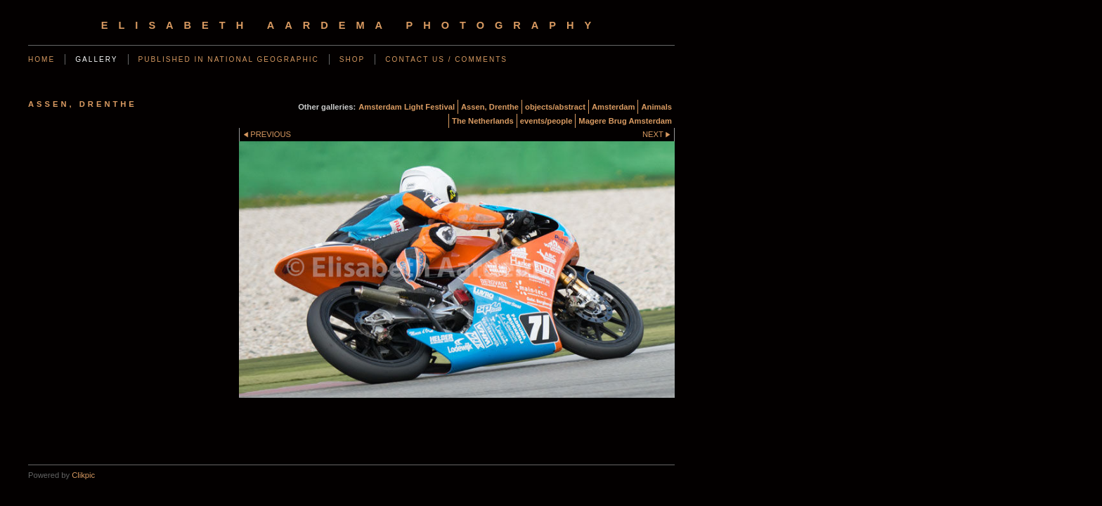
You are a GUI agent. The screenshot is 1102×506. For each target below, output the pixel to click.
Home (41, 59)
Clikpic (83, 475)
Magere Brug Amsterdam (625, 121)
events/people (546, 121)
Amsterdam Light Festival (406, 107)
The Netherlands (483, 121)
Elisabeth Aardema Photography (351, 25)
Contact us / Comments (446, 59)
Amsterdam (613, 107)
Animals (656, 107)
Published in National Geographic (228, 59)
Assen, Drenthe (490, 107)
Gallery (96, 59)
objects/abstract (555, 107)
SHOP (352, 59)
